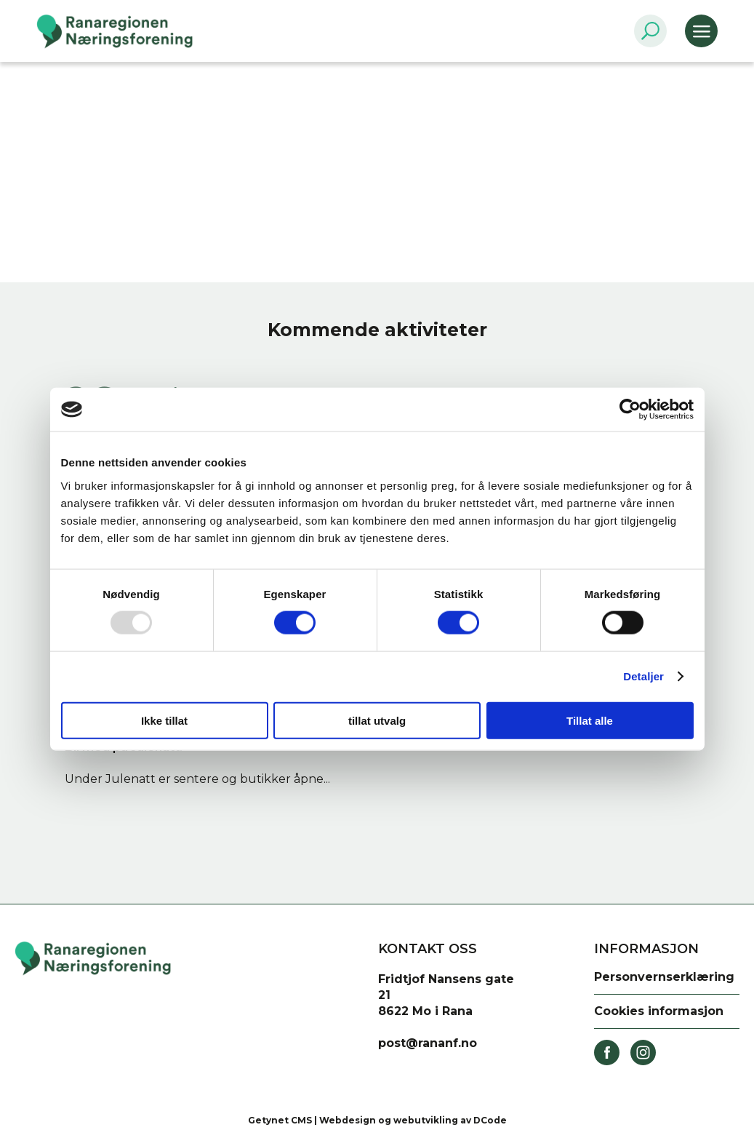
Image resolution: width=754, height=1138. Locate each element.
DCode (490, 1120)
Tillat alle (589, 720)
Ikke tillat (164, 720)
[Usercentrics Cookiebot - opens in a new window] (630, 410)
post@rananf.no (427, 1043)
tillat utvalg (377, 720)
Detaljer (643, 676)
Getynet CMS (280, 1120)
